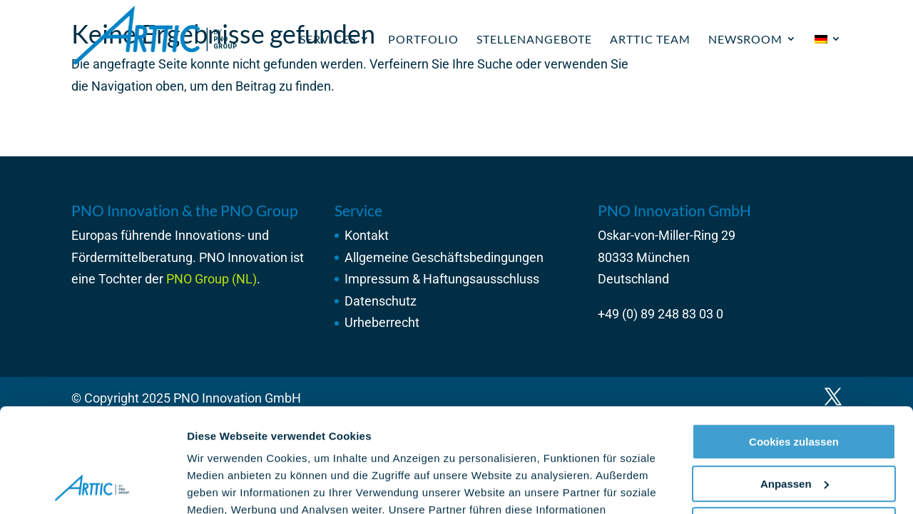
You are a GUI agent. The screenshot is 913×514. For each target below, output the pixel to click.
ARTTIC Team (650, 39)
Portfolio (423, 39)
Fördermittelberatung (132, 257)
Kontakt (367, 235)
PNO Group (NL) (211, 278)
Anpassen (794, 386)
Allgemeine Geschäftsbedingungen (444, 257)
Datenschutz (381, 300)
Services (328, 39)
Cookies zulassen (794, 344)
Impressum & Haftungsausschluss (442, 278)
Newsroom (745, 39)
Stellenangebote (534, 39)
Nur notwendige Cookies (794, 428)
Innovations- (210, 235)
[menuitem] (828, 55)
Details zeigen (223, 486)
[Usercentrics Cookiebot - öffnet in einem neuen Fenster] (92, 486)
